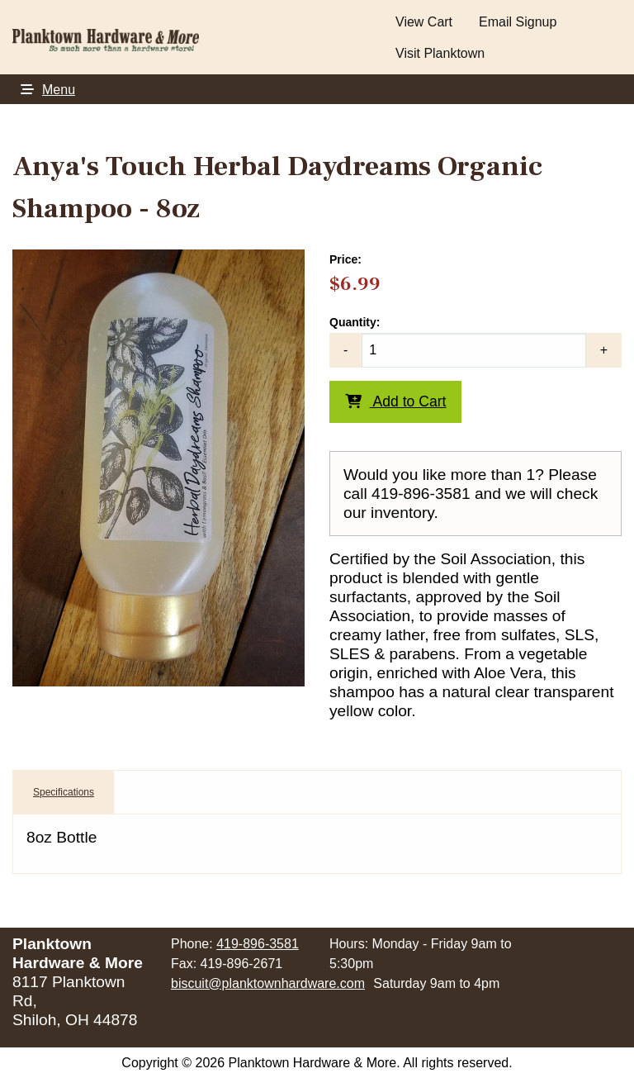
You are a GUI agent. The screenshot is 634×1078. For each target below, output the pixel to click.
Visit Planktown (440, 53)
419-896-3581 (257, 944)
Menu (43, 89)
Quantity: (475, 342)
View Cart (423, 22)
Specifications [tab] (63, 792)
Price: (345, 259)
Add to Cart (396, 401)
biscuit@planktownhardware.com (268, 983)
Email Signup (517, 22)
